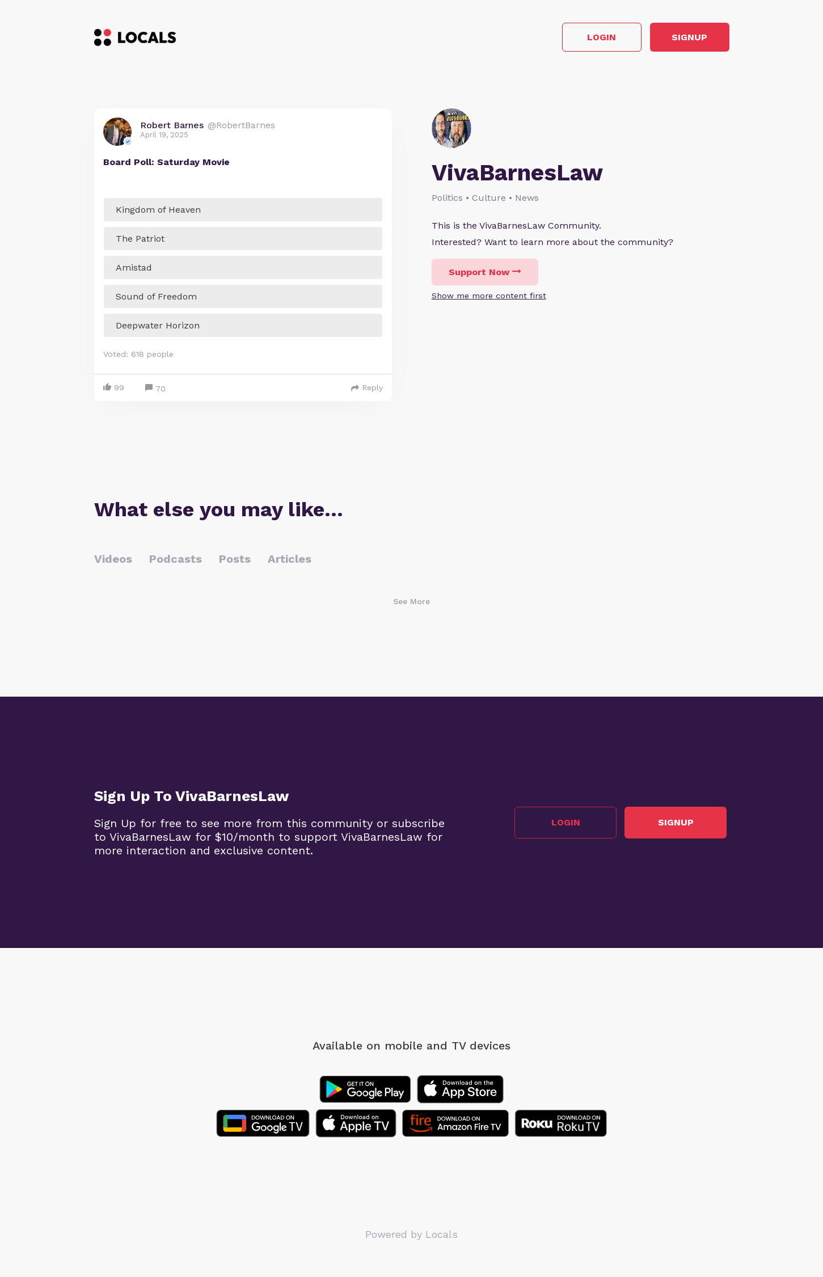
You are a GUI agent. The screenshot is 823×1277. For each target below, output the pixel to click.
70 (155, 391)
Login (567, 38)
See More (411, 604)
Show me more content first (489, 298)
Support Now (485, 274)
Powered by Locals (411, 1237)
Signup (678, 38)
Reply (367, 390)
